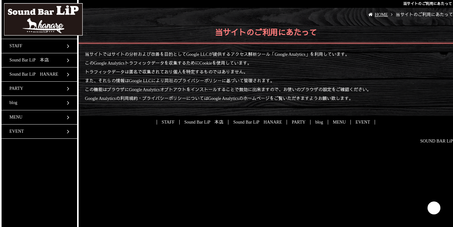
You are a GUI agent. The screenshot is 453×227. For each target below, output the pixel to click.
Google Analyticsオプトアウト (157, 89)
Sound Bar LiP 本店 (29, 60)
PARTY (16, 88)
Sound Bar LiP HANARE (33, 74)
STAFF (15, 46)
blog (13, 102)
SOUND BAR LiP (436, 141)
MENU (15, 117)
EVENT (16, 131)
